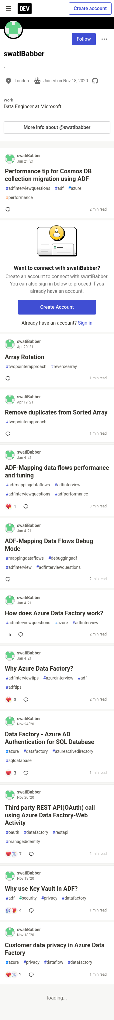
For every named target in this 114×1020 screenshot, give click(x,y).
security (28, 898)
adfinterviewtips (22, 678)
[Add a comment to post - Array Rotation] (9, 378)
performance (19, 197)
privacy (49, 898)
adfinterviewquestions (28, 188)
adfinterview (67, 485)
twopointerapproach (26, 366)
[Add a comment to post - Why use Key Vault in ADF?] (13, 910)
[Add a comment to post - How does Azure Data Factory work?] (8, 634)
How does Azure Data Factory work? (54, 613)
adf (59, 188)
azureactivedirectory (72, 751)
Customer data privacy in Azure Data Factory (55, 948)
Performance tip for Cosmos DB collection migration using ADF (48, 175)
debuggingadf (62, 558)
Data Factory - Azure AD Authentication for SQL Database (49, 738)
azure (74, 188)
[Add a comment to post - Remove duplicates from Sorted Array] (9, 434)
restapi (60, 832)
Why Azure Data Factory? (39, 668)
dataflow (53, 962)
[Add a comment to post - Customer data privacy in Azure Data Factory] (13, 974)
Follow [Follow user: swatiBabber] (84, 39)
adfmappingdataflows (28, 485)
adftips (14, 687)
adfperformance (71, 494)
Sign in (85, 323)
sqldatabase (19, 760)
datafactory (35, 751)
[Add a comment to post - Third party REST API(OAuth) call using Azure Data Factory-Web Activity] (13, 854)
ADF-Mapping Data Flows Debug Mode (49, 544)
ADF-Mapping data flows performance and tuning (57, 471)
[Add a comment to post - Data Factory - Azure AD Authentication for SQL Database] (11, 773)
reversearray (64, 366)
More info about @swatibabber (56, 127)
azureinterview (58, 678)
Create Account (57, 307)
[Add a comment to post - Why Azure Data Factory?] (11, 699)
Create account (90, 8)
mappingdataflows (25, 558)
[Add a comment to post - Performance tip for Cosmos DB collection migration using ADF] (9, 209)
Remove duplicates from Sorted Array (56, 412)
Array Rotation (24, 357)
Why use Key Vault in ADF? (41, 888)
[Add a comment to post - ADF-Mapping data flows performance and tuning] (11, 506)
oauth (12, 832)
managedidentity (23, 841)
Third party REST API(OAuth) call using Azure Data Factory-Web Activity (50, 815)
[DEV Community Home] (24, 8)
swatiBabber (29, 155)
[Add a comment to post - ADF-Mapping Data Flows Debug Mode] (9, 579)
